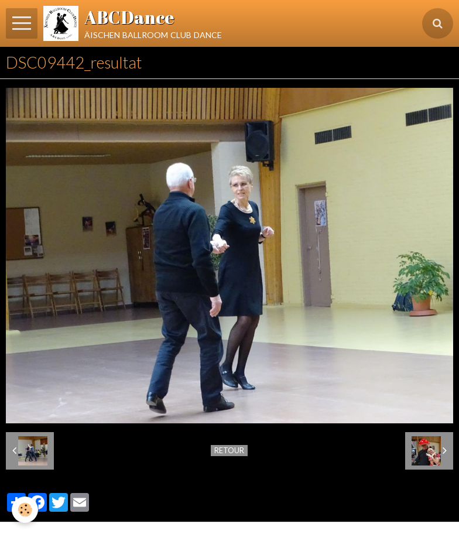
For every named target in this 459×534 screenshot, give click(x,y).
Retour (229, 450)
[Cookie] (25, 510)
